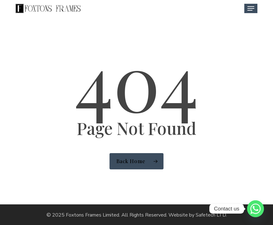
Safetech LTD (211, 215)
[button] (250, 8)
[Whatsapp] (255, 208)
